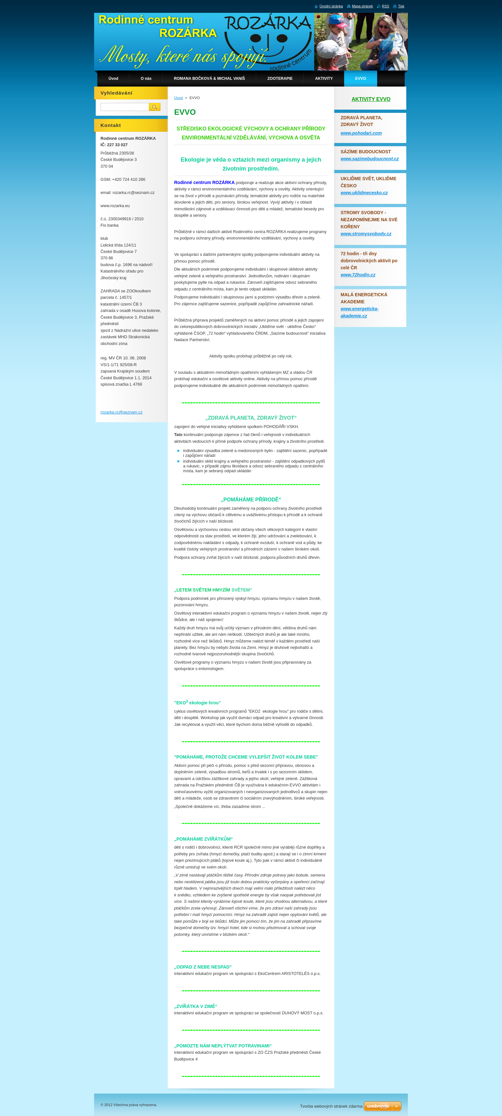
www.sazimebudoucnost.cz (370, 158)
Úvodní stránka (331, 6)
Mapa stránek (362, 6)
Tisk (401, 6)
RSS (385, 6)
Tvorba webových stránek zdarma (331, 1106)
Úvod (178, 98)
